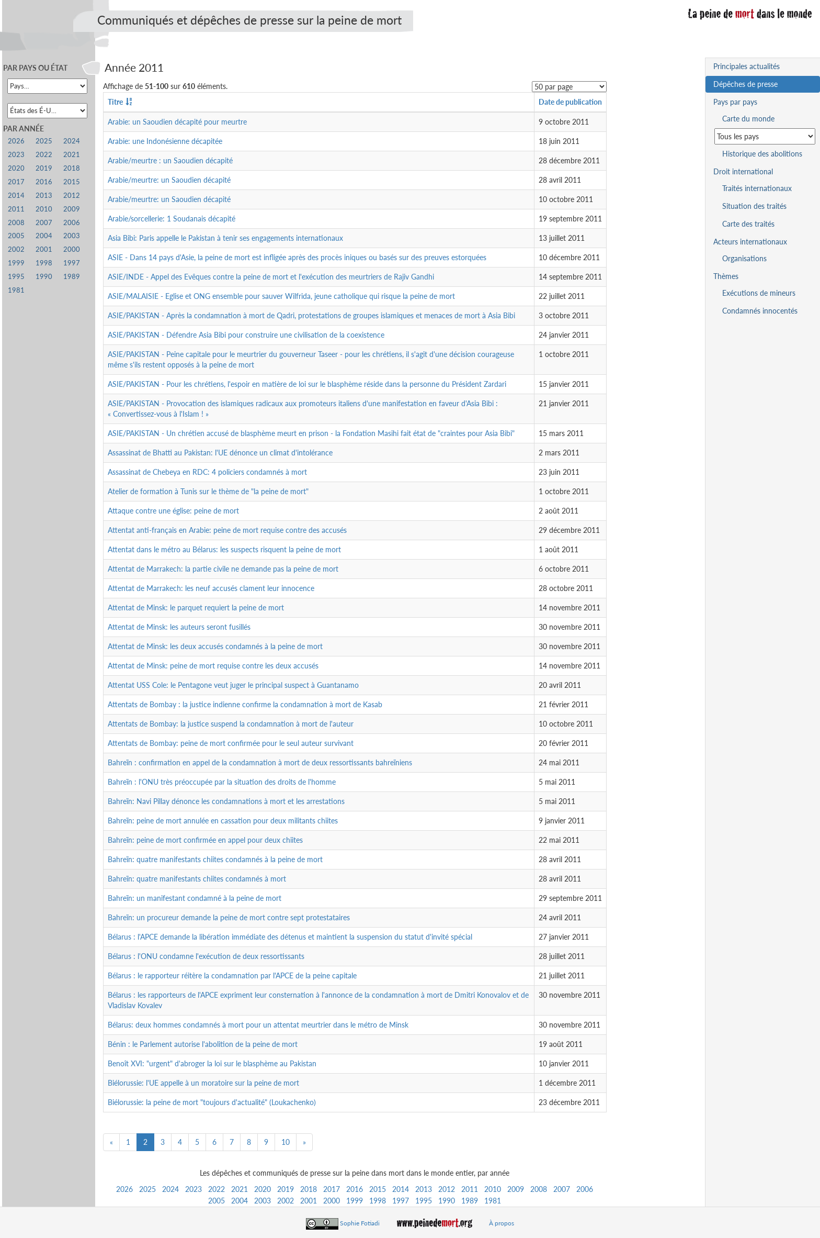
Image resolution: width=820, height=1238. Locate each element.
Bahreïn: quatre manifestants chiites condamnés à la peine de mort (215, 859)
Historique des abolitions (762, 153)
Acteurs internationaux (750, 241)
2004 (239, 1200)
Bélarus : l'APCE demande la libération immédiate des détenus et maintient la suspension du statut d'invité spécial (290, 936)
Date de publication (570, 101)
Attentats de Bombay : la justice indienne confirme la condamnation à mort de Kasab (245, 704)
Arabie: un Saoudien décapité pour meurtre (177, 121)
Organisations (744, 258)
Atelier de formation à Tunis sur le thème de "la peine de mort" (208, 491)
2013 (423, 1189)
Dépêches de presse (745, 84)
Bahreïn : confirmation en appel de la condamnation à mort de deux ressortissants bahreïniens (260, 762)
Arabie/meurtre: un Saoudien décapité (169, 179)
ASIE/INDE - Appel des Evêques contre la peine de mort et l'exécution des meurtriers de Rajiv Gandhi (271, 276)
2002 (285, 1200)
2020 (262, 1189)
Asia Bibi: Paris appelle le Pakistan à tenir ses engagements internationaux (225, 237)
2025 (147, 1189)
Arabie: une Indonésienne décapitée (165, 141)
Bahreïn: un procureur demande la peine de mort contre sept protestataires (229, 917)
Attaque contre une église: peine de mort (173, 510)
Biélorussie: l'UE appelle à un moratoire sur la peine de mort (203, 1082)
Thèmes (725, 276)
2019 (285, 1189)
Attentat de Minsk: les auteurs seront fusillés (179, 626)
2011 (469, 1189)
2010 (492, 1189)
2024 (170, 1189)
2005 (216, 1200)
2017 (331, 1189)
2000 (331, 1200)
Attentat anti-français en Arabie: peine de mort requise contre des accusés (227, 530)
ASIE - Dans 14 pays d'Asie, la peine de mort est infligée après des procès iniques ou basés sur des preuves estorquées (297, 257)
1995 (423, 1200)
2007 (561, 1189)
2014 (400, 1189)
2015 (377, 1189)
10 (285, 1141)
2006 (584, 1189)
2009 (515, 1189)
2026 (124, 1189)
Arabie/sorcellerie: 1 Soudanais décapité (171, 218)
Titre (115, 101)
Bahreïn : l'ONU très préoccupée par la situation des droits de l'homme (222, 781)
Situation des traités (754, 206)
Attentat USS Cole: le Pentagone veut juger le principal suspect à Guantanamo (233, 685)
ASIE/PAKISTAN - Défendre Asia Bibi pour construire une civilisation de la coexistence (246, 334)
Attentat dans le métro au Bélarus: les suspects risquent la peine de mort (224, 549)
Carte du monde (748, 118)
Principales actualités (746, 66)
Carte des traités (748, 223)
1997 (400, 1200)
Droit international (743, 171)
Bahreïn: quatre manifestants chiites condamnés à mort (197, 878)
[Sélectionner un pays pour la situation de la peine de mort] (764, 136)
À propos (501, 1223)
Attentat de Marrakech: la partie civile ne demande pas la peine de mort (223, 568)
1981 (492, 1200)
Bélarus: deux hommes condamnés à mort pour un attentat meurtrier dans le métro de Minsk (258, 1024)
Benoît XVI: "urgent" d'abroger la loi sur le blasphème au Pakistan (212, 1063)
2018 (308, 1189)
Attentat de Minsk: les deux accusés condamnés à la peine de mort (215, 646)
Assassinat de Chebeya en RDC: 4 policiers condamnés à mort (207, 471)
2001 (308, 1200)
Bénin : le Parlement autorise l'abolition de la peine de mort (203, 1044)
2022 (216, 1189)
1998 (377, 1200)
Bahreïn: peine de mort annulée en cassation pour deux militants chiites (223, 820)
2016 (354, 1189)
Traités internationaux (757, 188)
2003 (262, 1200)
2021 (239, 1189)
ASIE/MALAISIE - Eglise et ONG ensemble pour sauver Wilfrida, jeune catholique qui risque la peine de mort (281, 296)
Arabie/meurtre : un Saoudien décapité (170, 160)
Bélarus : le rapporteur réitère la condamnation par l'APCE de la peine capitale (232, 975)
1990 (446, 1200)
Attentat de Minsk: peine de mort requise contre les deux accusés (213, 665)
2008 (538, 1189)
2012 (446, 1189)
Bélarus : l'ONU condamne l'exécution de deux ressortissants (206, 956)
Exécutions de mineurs (758, 292)
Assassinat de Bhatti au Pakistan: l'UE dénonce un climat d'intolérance (220, 452)
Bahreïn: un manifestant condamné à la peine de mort (194, 898)
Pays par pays (735, 101)
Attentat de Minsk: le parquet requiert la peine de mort (196, 607)
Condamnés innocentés (760, 310)
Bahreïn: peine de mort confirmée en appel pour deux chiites (205, 839)
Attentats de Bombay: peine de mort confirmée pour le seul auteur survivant (231, 743)
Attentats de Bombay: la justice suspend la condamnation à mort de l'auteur (231, 723)
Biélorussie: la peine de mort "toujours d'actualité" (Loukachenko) (212, 1102)
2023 (193, 1189)
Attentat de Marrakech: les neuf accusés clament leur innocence (211, 588)
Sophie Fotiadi (360, 1223)
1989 (469, 1200)
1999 (354, 1200)
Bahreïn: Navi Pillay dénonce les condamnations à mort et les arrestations (226, 801)
